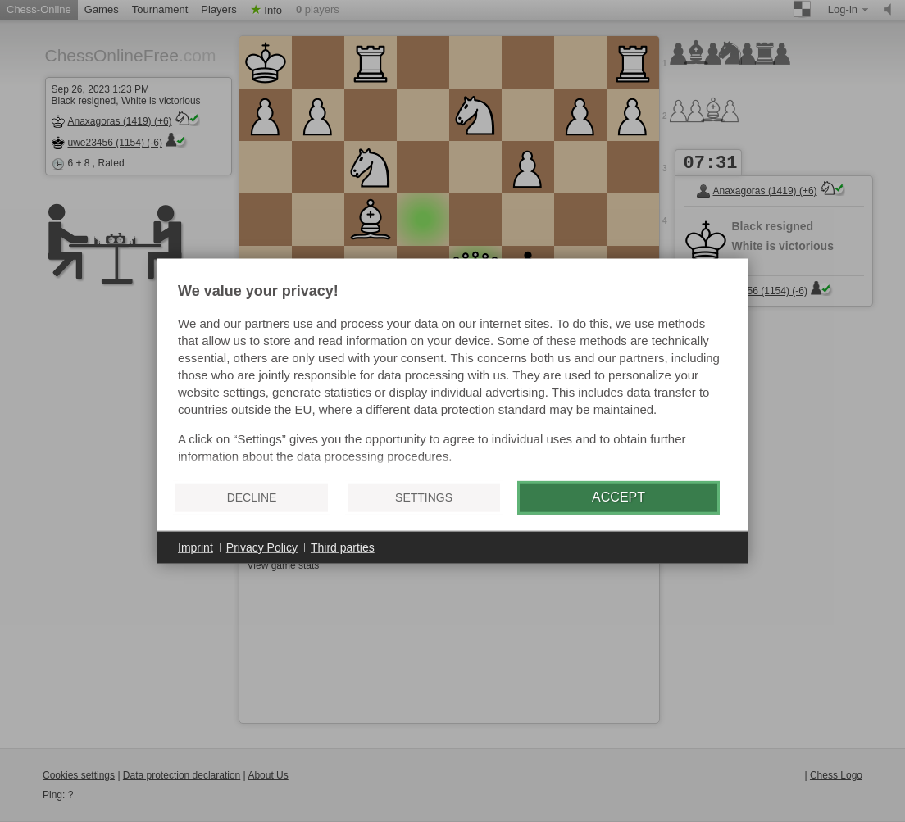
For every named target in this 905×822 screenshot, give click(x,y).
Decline (252, 497)
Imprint (195, 546)
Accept (618, 497)
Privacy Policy (262, 546)
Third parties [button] (343, 546)
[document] (452, 375)
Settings (423, 497)
